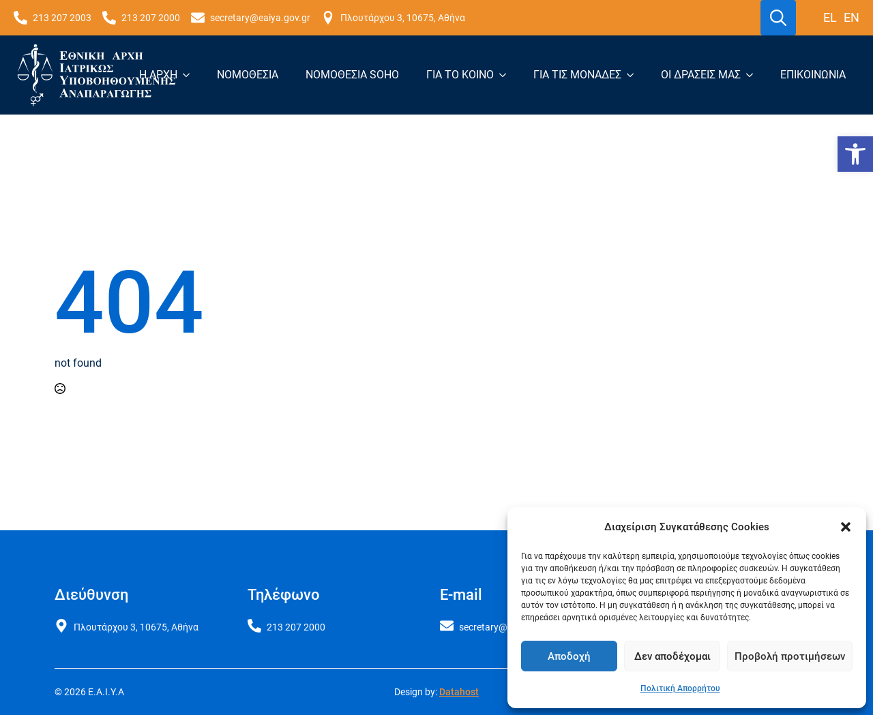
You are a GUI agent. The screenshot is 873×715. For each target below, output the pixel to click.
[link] (855, 154)
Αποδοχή (569, 656)
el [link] (830, 17)
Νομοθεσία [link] (247, 74)
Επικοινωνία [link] (813, 74)
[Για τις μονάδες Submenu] (634, 75)
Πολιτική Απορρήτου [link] (680, 688)
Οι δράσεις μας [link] (701, 74)
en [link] (851, 17)
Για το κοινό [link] (460, 74)
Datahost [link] (459, 691)
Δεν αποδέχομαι (672, 656)
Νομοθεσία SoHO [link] (352, 74)
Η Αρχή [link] (158, 74)
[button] (846, 527)
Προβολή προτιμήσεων (790, 656)
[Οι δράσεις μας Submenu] (754, 75)
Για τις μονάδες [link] (577, 74)
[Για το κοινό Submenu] (507, 75)
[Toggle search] (778, 17)
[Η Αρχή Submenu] (190, 75)
